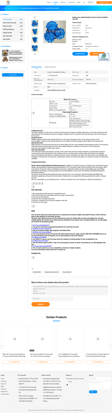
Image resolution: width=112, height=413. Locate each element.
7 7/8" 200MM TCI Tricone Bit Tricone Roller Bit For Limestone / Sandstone (69, 356)
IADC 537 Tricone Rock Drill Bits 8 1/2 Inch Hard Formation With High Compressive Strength (14, 356)
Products (3, 381)
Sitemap (3, 389)
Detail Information (36, 67)
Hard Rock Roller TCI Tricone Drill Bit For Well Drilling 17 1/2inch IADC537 (28, 381)
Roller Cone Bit (12, 26)
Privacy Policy (5, 394)
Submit (41, 304)
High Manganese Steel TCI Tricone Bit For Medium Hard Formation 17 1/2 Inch (16, 59)
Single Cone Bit (12, 33)
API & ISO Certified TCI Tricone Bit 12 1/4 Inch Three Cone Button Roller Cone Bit (41, 356)
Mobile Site (4, 391)
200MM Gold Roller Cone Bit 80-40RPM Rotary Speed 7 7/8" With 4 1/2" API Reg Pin (52, 390)
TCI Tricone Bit (12, 19)
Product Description (50, 67)
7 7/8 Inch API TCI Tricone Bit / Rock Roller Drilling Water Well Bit (28, 390)
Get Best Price (80, 54)
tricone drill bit (36, 272)
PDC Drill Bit (12, 39)
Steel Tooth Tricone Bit (12, 23)
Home (2, 378)
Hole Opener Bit (12, 36)
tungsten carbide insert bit (51, 272)
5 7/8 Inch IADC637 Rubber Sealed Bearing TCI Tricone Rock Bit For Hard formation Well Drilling (16, 52)
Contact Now (12, 75)
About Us (3, 384)
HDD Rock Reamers (12, 29)
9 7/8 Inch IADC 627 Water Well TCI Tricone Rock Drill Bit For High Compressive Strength (97, 356)
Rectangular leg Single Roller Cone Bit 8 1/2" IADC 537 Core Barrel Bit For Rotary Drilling (51, 381)
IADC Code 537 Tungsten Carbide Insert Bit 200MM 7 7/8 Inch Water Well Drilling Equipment (28, 398)
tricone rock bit (67, 272)
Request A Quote (104, 2)
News (2, 386)
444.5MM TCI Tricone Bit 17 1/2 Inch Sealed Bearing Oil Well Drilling (52, 398)
